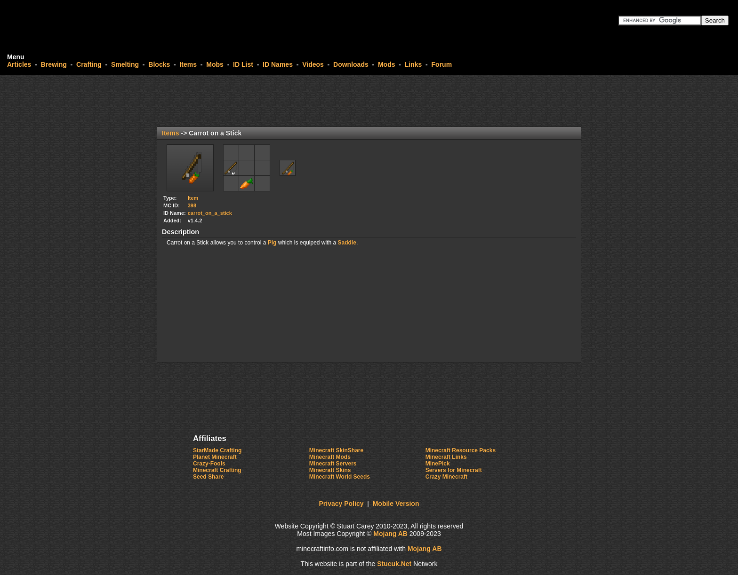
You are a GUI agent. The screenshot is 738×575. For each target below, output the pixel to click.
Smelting (125, 64)
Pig (272, 242)
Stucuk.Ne (394, 563)
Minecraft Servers (333, 463)
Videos (313, 64)
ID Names (278, 64)
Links (413, 64)
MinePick (437, 463)
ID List (243, 64)
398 (192, 205)
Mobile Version (396, 503)
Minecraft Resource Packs (460, 450)
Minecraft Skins (330, 470)
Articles (19, 64)
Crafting (89, 64)
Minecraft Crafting (217, 470)
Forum (442, 64)
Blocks (159, 64)
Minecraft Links (446, 457)
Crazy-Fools (209, 463)
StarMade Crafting (217, 450)
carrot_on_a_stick (210, 213)
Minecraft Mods (330, 457)
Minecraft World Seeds (339, 476)
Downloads (351, 64)
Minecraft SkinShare (336, 450)
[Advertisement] (369, 100)
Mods (386, 64)
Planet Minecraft (215, 457)
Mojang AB (390, 533)
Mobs (215, 64)
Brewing (54, 64)
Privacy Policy (341, 503)
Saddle (347, 242)
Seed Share (208, 476)
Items (188, 64)
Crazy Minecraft (446, 476)
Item (193, 198)
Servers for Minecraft (453, 470)
